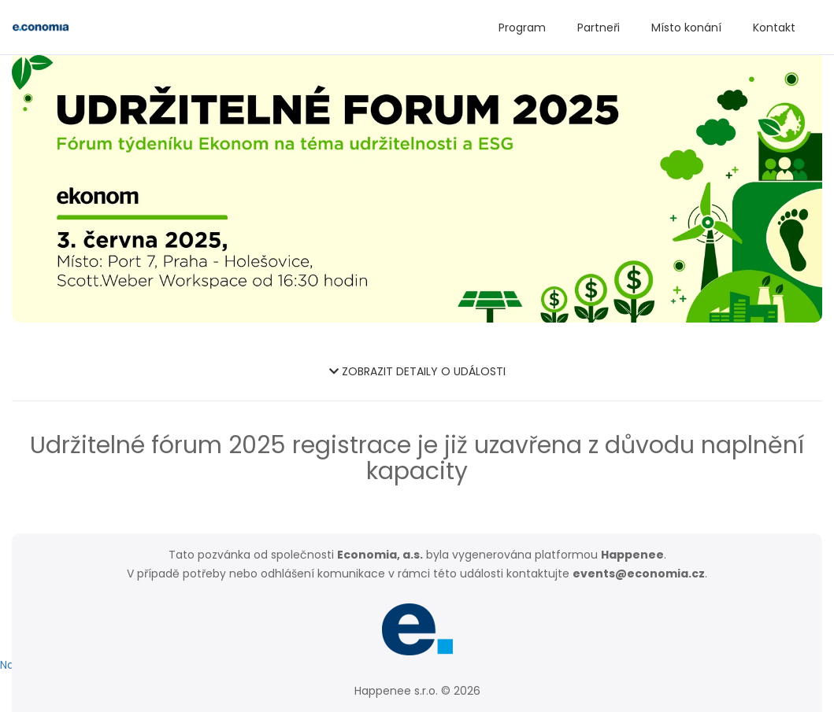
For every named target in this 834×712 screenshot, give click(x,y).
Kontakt (774, 27)
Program (522, 27)
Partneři (598, 27)
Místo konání (686, 27)
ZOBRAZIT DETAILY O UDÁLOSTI (417, 371)
